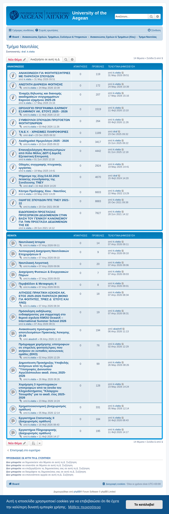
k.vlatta (31, 51)
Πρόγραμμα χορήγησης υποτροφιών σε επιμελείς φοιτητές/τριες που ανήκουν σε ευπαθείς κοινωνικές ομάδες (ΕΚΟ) (44, 349)
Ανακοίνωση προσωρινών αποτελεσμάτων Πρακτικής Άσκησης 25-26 (44, 332)
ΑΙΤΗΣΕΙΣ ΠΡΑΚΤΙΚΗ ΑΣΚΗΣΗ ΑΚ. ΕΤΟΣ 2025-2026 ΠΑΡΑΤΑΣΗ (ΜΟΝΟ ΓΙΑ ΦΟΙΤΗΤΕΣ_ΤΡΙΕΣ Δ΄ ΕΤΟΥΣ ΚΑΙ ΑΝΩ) (44, 297)
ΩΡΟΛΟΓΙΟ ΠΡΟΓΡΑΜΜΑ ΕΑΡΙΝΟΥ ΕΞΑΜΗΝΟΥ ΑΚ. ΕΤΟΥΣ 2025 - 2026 (43, 109)
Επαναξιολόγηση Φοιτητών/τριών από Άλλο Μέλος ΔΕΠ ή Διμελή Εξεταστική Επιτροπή (42, 153)
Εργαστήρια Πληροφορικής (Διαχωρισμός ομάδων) (38, 431)
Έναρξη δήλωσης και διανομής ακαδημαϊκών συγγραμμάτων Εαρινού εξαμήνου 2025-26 (40, 97)
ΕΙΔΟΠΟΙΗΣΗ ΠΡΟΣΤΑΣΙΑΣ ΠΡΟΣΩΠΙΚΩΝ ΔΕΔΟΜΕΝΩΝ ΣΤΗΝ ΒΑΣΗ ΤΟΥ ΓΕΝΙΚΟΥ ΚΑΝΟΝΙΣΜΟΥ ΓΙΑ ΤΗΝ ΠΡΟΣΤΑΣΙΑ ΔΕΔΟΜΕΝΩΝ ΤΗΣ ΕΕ (43, 218)
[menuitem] (46, 30)
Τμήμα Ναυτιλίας (22, 46)
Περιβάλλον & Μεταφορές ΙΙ (37, 283)
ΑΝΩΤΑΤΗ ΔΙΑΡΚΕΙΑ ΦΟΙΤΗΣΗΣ (41, 84)
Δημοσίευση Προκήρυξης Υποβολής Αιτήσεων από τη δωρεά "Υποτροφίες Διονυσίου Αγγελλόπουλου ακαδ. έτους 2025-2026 (44, 369)
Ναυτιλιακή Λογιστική (33, 262)
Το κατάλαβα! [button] (144, 504)
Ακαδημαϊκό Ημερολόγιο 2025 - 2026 (44, 140)
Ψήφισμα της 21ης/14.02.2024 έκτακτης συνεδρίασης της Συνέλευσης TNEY (39, 179)
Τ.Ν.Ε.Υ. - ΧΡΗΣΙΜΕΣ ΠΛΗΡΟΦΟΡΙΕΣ (43, 131)
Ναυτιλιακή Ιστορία (32, 242)
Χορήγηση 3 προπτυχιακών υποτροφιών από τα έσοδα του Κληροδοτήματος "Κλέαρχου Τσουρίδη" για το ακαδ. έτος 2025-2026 (42, 391)
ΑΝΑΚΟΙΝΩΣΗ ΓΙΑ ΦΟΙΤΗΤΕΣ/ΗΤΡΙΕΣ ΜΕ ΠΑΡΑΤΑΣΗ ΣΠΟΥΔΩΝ (44, 74)
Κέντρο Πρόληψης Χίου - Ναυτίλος (42, 191)
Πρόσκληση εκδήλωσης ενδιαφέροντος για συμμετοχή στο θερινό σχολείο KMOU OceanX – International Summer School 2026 (42, 316)
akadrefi (32, 339)
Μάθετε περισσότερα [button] (84, 507)
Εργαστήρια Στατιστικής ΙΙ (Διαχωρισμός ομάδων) (36, 419)
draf (23, 51)
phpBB (77, 492)
